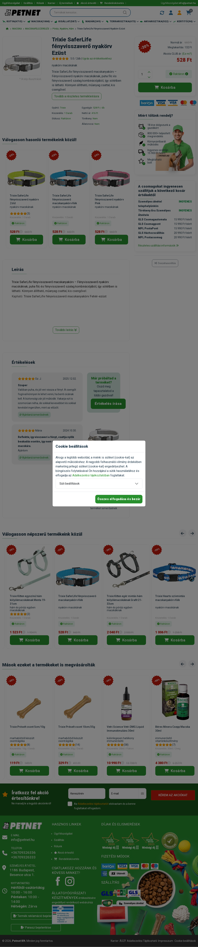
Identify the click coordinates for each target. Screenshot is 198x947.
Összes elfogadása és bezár (118, 499)
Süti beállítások (69, 483)
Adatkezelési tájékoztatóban (91, 475)
